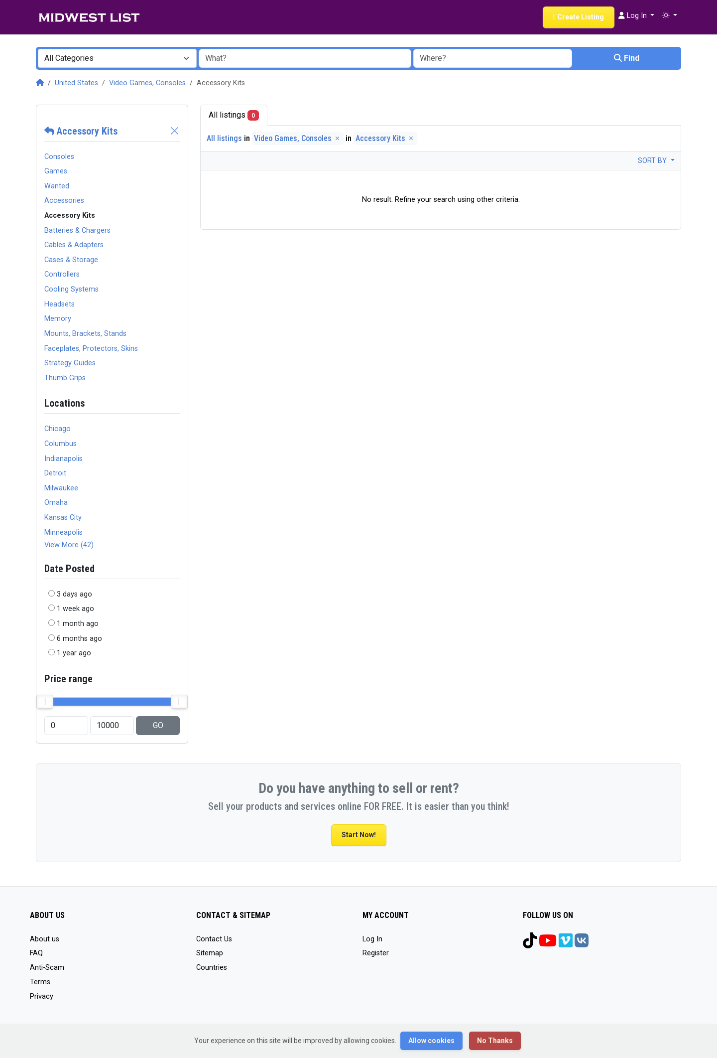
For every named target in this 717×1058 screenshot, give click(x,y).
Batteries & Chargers (77, 230)
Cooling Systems (71, 289)
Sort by (653, 160)
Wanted (56, 186)
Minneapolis (63, 532)
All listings (234, 115)
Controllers (62, 274)
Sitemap (209, 953)
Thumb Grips (65, 378)
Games (55, 171)
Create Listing (578, 17)
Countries (211, 967)
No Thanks (495, 1041)
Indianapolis (63, 458)
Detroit (55, 473)
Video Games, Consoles (147, 83)
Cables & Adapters (74, 245)
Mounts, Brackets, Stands (85, 333)
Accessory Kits (81, 131)
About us (44, 939)
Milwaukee (61, 488)
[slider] (44, 702)
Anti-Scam (47, 967)
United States (76, 83)
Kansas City (63, 517)
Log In (372, 939)
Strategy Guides (70, 363)
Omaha (56, 502)
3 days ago (74, 594)
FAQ (36, 953)
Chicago (57, 429)
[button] (669, 15)
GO (158, 725)
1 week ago (75, 609)
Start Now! (359, 835)
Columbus (60, 444)
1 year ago (74, 653)
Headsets (59, 304)
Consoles (59, 156)
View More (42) (69, 545)
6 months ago (79, 638)
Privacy (41, 996)
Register (375, 953)
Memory (57, 318)
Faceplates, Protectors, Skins (91, 348)
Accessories (64, 200)
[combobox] (117, 58)
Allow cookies (431, 1041)
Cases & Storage (71, 260)
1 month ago (78, 623)
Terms (40, 982)
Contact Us (214, 939)
